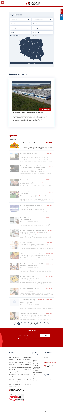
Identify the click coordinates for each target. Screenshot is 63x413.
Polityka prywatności (37, 372)
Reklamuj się (48, 378)
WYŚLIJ (45, 335)
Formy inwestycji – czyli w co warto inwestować (37, 360)
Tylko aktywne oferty (14, 35)
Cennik (34, 357)
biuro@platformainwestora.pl (50, 362)
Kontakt (35, 380)
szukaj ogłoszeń (31, 63)
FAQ (34, 376)
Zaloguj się (35, 374)
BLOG (61, 11)
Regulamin (35, 370)
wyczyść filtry (34, 35)
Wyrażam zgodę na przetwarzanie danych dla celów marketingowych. (31, 338)
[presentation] (27, 342)
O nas (34, 378)
